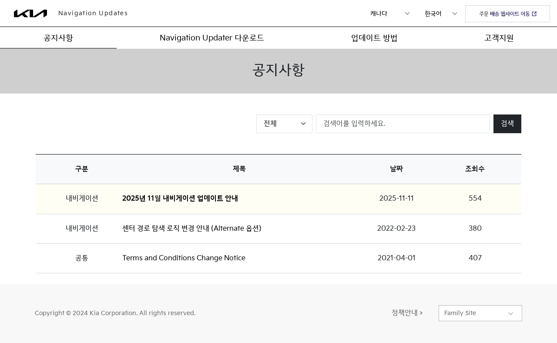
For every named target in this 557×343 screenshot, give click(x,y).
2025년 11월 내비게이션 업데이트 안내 (180, 199)
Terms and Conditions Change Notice (183, 258)
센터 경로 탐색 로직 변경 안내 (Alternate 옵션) (192, 229)
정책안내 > (407, 313)
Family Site (460, 313)
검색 (507, 124)
